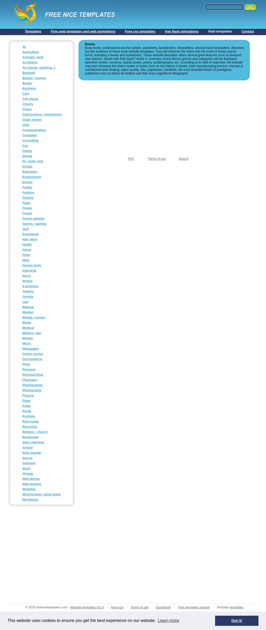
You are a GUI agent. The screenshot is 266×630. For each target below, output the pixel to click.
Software (29, 463)
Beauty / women (34, 78)
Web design (31, 479)
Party (26, 364)
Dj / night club (32, 161)
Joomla (27, 296)
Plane (26, 401)
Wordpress (30, 499)
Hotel (26, 255)
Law (25, 302)
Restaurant (30, 437)
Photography (32, 390)
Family (27, 187)
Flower (27, 208)
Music (26, 343)
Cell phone (30, 99)
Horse (26, 250)
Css (25, 146)
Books (27, 83)
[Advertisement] (164, 116)
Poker (26, 406)
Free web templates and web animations (83, 31)
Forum (27, 213)
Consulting (30, 140)
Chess (27, 109)
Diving (27, 156)
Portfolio (28, 416)
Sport (26, 468)
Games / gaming (34, 224)
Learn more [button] (168, 620)
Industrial (29, 270)
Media (26, 322)
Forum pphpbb (33, 218)
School (27, 447)
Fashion (28, 192)
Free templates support (194, 607)
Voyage (27, 473)
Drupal (27, 166)
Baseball (28, 73)
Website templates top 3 (87, 607)
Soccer (27, 458)
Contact (248, 31)
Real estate (30, 421)
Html (25, 260)
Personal (29, 369)
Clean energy (32, 120)
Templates (33, 31)
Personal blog (32, 375)
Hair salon (29, 239)
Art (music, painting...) (38, 67)
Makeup (28, 307)
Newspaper (30, 349)
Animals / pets (32, 57)
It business (30, 286)
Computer (29, 135)
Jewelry (28, 291)
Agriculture (30, 52)
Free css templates (140, 31)
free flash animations (182, 31)
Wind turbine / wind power (41, 494)
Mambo (27, 312)
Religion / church (35, 432)
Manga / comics (33, 317)
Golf (25, 229)
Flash (26, 203)
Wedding (28, 489)
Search (184, 159)
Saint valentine (33, 442)
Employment (31, 177)
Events (27, 182)
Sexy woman (31, 453)
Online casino (32, 354)
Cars (25, 94)
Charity (27, 104)
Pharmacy (29, 380)
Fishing (28, 198)
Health (27, 244)
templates (236, 607)
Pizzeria (28, 395)
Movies (27, 338)
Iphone (27, 281)
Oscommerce (32, 359)
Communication (34, 130)
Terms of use (157, 159)
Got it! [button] (236, 621)
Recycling (29, 427)
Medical (28, 328)
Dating (27, 151)
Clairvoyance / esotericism (42, 114)
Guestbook (30, 234)
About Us (117, 607)
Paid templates (220, 31)
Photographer (32, 385)
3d (24, 47)
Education (29, 172)
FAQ (131, 159)
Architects (30, 62)
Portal (26, 411)
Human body (31, 265)
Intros (26, 276)
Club (25, 125)
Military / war (31, 333)
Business (29, 88)
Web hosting (31, 484)
